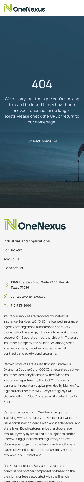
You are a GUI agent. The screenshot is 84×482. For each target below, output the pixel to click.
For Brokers (13, 250)
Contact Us (13, 267)
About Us (11, 259)
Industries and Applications (27, 241)
